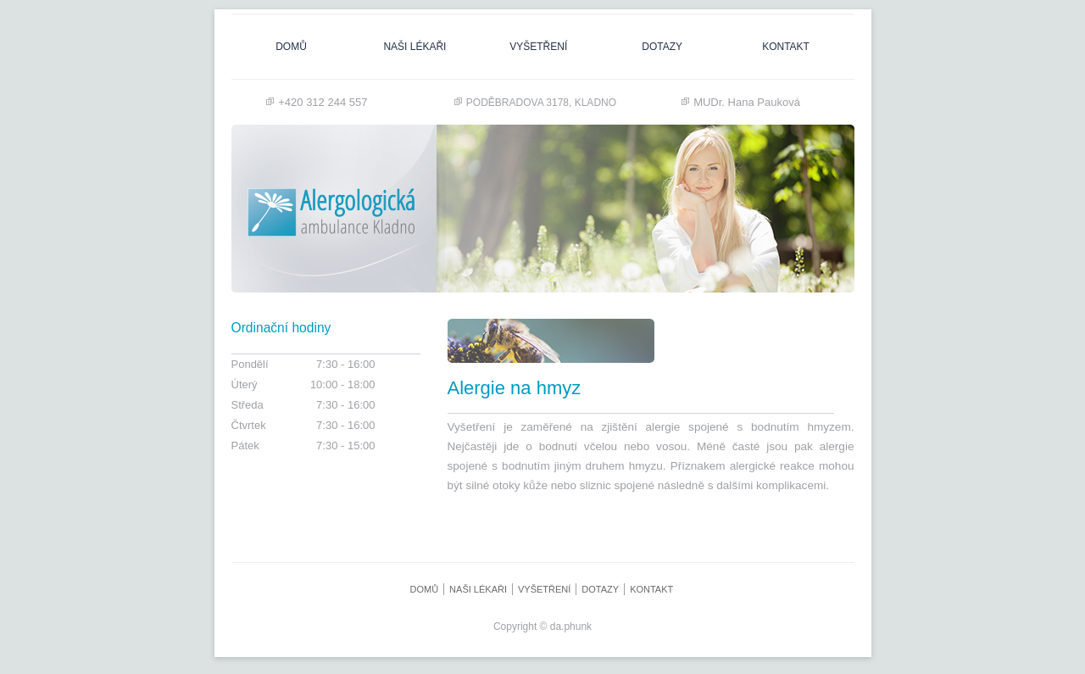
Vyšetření (538, 47)
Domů (291, 47)
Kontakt (786, 47)
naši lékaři (414, 47)
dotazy (662, 47)
